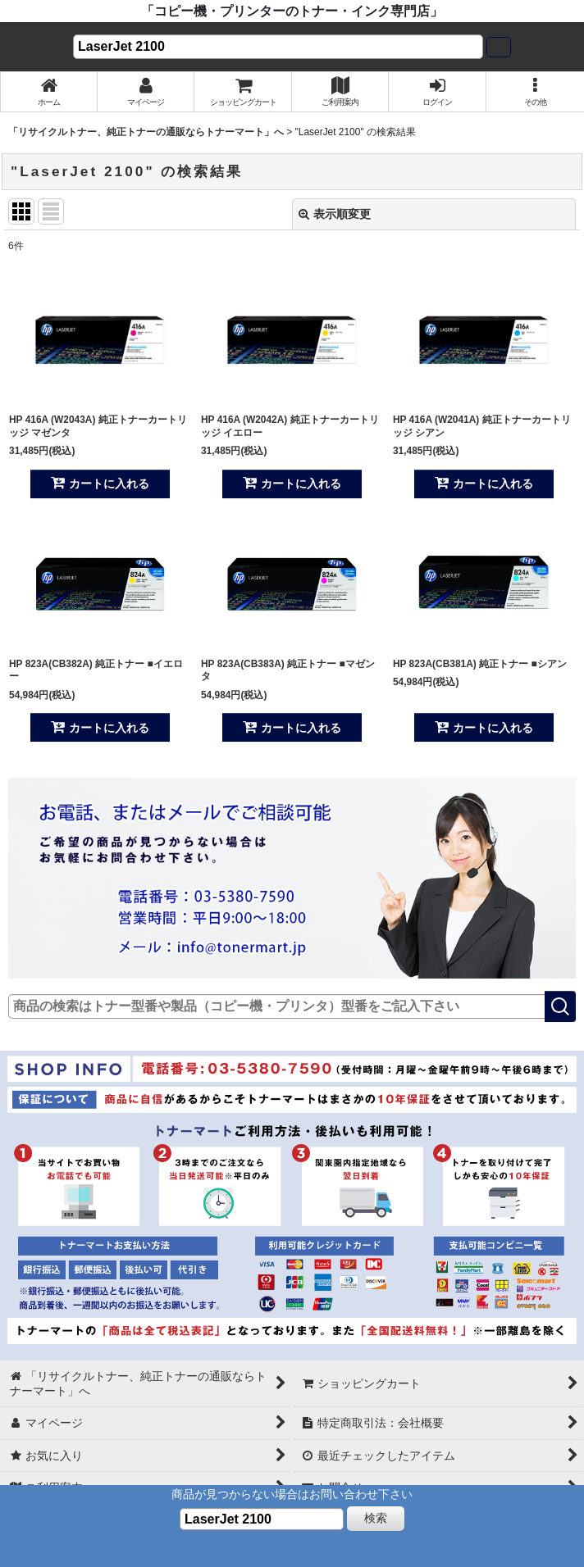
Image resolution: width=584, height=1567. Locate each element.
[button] (535, 91)
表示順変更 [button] (335, 213)
